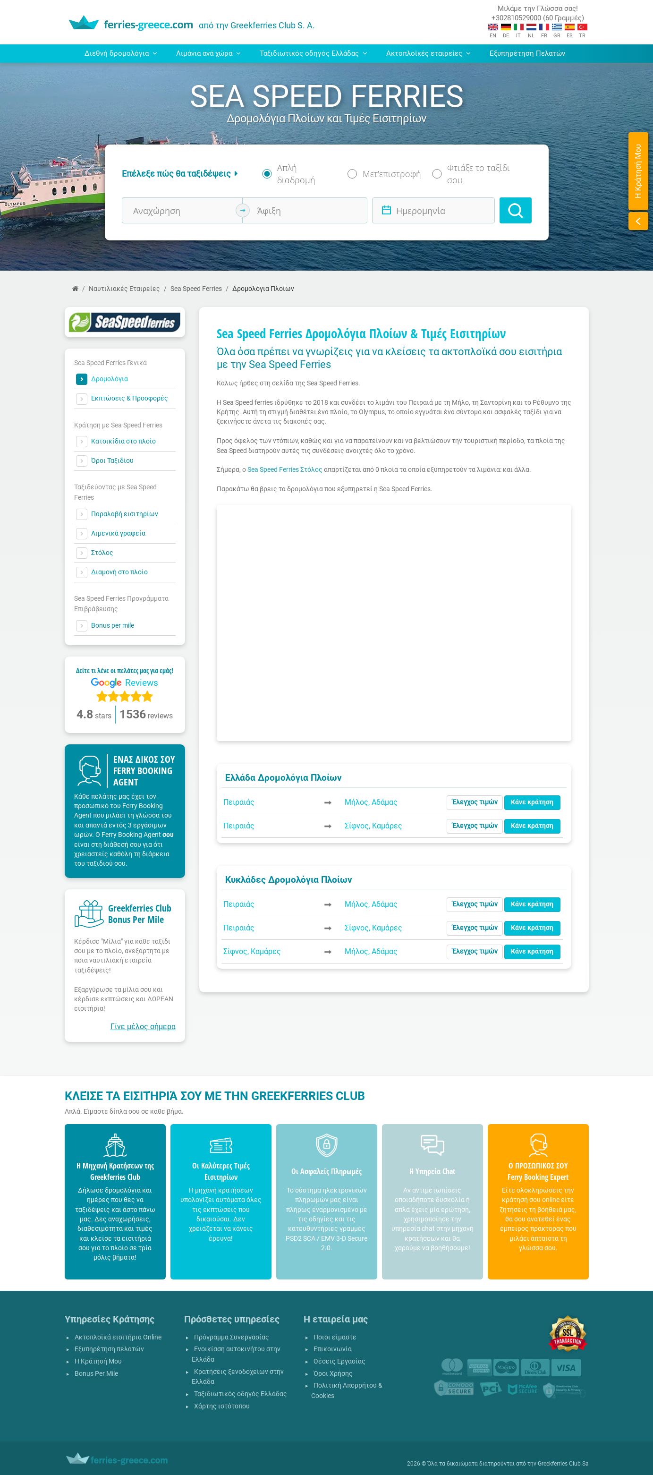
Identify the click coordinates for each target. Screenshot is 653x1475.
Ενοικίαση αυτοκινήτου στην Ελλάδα (236, 1354)
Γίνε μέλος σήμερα (143, 1026)
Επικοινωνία (333, 1349)
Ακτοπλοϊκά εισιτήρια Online (118, 1337)
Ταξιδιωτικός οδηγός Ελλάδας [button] (313, 53)
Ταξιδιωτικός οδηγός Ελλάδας (240, 1394)
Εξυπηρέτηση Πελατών (527, 53)
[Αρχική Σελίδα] (75, 289)
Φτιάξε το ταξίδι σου (478, 174)
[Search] (516, 210)
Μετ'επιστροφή (392, 173)
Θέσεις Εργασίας (339, 1361)
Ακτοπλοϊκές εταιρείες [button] (428, 53)
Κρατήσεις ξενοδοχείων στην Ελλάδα (238, 1377)
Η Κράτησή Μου (98, 1361)
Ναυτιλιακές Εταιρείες (124, 289)
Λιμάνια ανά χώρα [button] (208, 53)
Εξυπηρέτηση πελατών (109, 1349)
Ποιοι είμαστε (335, 1337)
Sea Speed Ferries (196, 289)
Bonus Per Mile (96, 1374)
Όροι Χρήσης (333, 1374)
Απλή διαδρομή (296, 174)
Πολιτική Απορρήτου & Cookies (346, 1390)
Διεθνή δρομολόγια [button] (121, 53)
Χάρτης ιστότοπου (222, 1406)
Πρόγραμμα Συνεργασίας (231, 1337)
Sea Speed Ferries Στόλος (284, 469)
